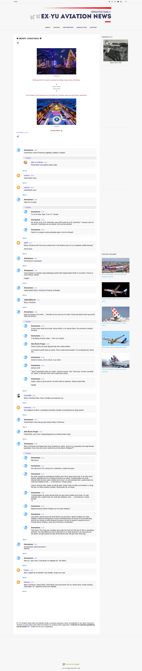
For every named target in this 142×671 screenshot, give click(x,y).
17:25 (33, 407)
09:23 (35, 199)
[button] (18, 43)
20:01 (40, 431)
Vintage (56, 27)
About (47, 27)
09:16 (35, 150)
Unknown (27, 407)
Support (93, 27)
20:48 (42, 357)
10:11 (30, 243)
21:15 (32, 582)
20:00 (47, 344)
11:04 (35, 270)
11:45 (31, 570)
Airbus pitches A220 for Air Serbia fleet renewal (114, 347)
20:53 (35, 444)
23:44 (42, 220)
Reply (25, 171)
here (28, 626)
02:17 (35, 558)
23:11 (42, 379)
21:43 (42, 458)
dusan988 (27, 395)
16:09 (35, 312)
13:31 (38, 300)
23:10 (42, 365)
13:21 (35, 288)
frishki (26, 570)
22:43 (42, 493)
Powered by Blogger (71, 664)
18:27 (35, 419)
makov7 (27, 175)
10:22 (35, 258)
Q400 (26, 243)
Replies (28, 158)
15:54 (42, 212)
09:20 (32, 175)
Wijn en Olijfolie (37, 162)
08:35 (42, 230)
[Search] (126, 1)
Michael (27, 582)
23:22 (45, 162)
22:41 (42, 474)
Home (15, 1)
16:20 (42, 326)
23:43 (42, 527)
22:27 (42, 466)
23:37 (42, 514)
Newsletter (82, 27)
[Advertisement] (115, 96)
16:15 (33, 395)
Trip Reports (68, 27)
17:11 (42, 336)
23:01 (42, 506)
